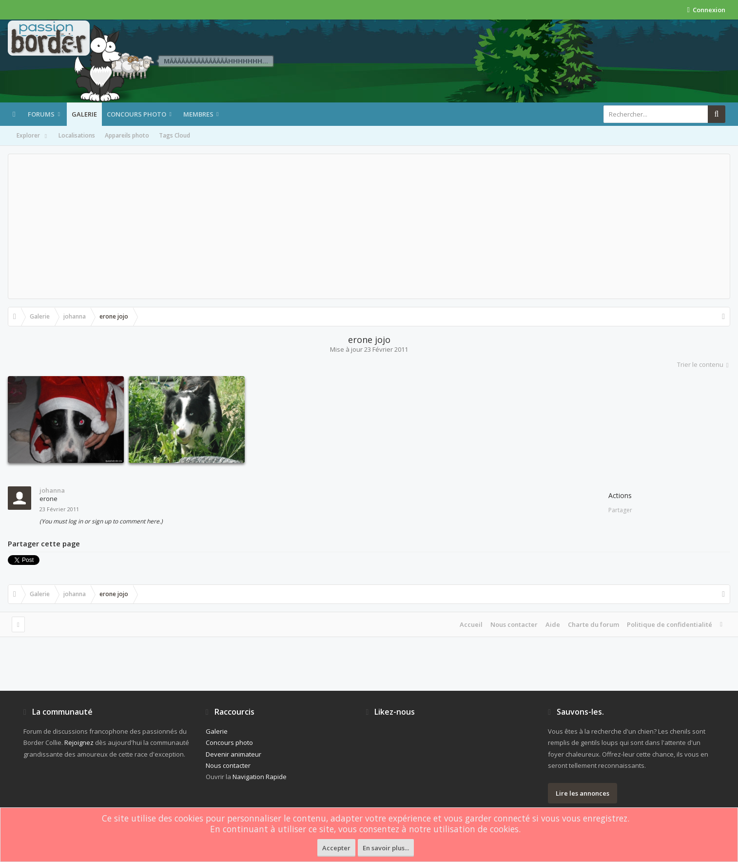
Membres (198, 114)
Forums (41, 114)
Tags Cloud (174, 135)
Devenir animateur (233, 754)
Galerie (84, 114)
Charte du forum (593, 624)
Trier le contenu (703, 364)
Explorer (33, 136)
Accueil (471, 624)
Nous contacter (514, 624)
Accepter (336, 847)
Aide (552, 624)
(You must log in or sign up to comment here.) (101, 521)
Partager (620, 510)
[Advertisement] (369, 226)
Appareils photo (127, 135)
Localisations (76, 135)
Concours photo (136, 114)
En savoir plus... (386, 847)
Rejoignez (79, 742)
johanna (52, 490)
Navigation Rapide (260, 776)
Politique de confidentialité (669, 624)
